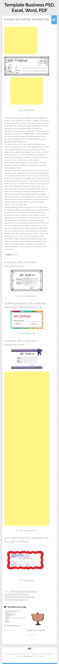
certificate (8, 23)
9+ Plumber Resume (11, 626)
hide (14, 255)
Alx (41, 656)
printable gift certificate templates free (16, 594)
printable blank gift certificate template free (23, 591)
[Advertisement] (20, 40)
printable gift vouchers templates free (16, 600)
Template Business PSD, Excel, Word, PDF (29, 7)
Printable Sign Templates (36, 630)
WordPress (28, 656)
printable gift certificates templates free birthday (19, 597)
